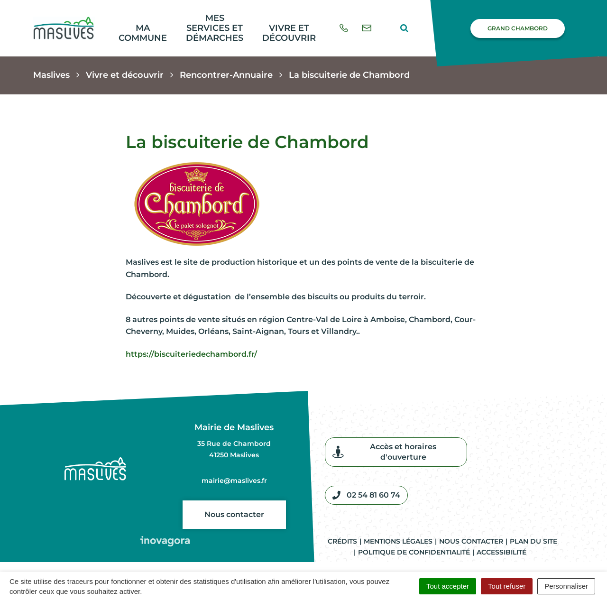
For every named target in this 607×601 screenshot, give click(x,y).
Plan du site (533, 541)
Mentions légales (398, 541)
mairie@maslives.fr (234, 480)
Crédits (342, 541)
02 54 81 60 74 (366, 495)
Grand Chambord (517, 28)
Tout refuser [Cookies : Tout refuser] (506, 586)
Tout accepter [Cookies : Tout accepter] (447, 586)
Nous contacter (234, 514)
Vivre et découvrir (289, 33)
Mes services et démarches (214, 28)
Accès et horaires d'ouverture (384, 452)
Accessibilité (501, 552)
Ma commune (143, 33)
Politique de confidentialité (414, 552)
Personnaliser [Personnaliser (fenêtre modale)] (566, 586)
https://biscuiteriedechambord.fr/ (191, 354)
